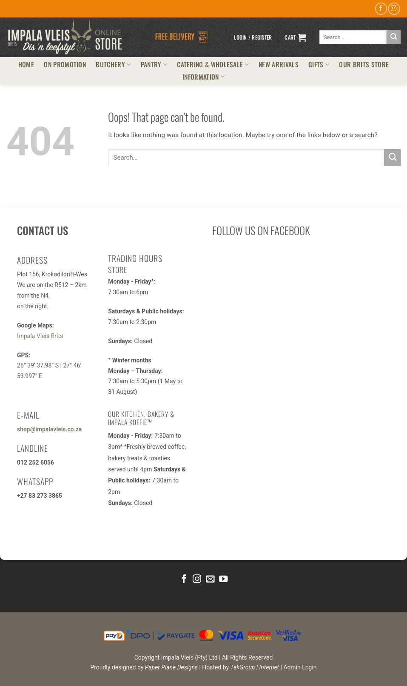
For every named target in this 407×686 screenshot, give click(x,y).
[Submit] (394, 37)
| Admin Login (299, 667)
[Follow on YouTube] (223, 579)
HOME (26, 64)
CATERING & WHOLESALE (213, 64)
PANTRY (154, 64)
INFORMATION (203, 76)
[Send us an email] (210, 579)
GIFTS (318, 64)
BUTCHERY (113, 64)
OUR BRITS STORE (364, 64)
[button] (253, 37)
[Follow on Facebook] (381, 9)
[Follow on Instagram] (394, 9)
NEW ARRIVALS (279, 64)
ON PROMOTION (65, 64)
